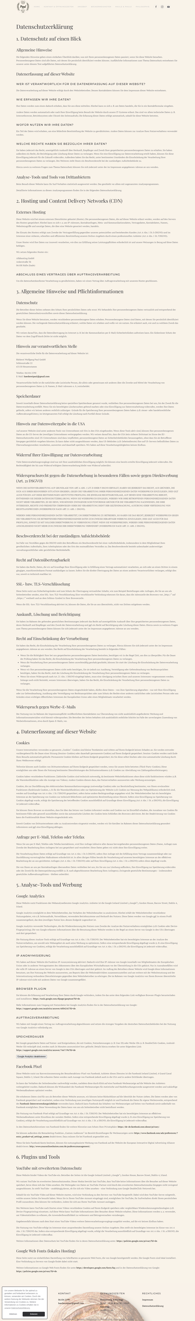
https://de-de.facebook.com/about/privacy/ (138, 1126)
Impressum (147, 1299)
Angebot (82, 7)
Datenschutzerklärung (152, 1305)
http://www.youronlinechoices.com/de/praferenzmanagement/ (60, 1146)
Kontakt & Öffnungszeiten (59, 7)
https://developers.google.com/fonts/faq (95, 1267)
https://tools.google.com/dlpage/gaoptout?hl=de (56, 998)
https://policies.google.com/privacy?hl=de (137, 1240)
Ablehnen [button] (13, 1314)
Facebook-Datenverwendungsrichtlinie (39, 1103)
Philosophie (143, 7)
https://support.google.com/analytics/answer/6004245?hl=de (46, 1008)
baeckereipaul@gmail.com (37, 376)
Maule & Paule (123, 7)
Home (37, 7)
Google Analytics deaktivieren (31, 1056)
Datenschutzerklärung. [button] (20, 1308)
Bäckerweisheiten (101, 7)
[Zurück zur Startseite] (23, 7)
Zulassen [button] (34, 1314)
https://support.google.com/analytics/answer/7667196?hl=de (46, 1050)
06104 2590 (64, 1299)
